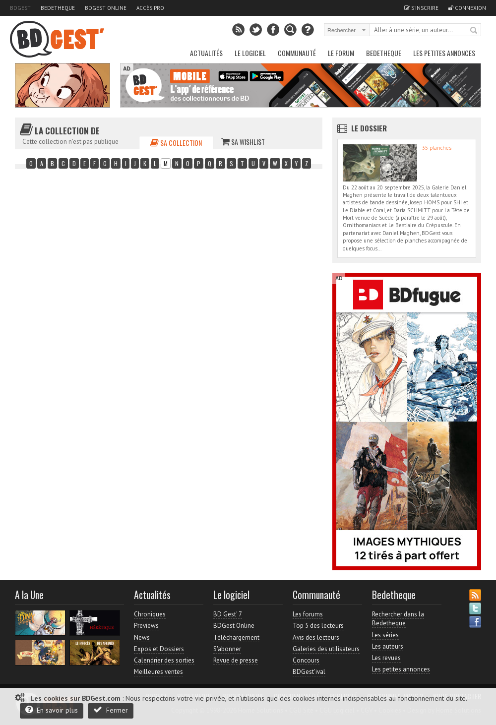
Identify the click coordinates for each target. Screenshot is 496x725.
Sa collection (176, 142)
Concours (306, 660)
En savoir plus (51, 710)
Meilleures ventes (158, 671)
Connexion (467, 7)
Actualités (206, 53)
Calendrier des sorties (164, 660)
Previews (146, 625)
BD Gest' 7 (227, 614)
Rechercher (474, 31)
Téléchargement (236, 637)
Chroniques (150, 614)
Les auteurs (387, 646)
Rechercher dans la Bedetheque (398, 618)
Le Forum (341, 53)
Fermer (110, 710)
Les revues (386, 658)
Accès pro (150, 7)
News (142, 637)
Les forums (308, 614)
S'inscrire (421, 7)
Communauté (297, 53)
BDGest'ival (309, 671)
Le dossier (369, 127)
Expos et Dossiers (159, 649)
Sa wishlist (243, 141)
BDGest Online (105, 7)
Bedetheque (58, 7)
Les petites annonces (444, 53)
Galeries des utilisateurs (326, 649)
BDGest (20, 7)
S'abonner (227, 649)
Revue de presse (235, 660)
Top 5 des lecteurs (318, 625)
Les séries (385, 635)
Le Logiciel (250, 53)
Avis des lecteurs (316, 637)
